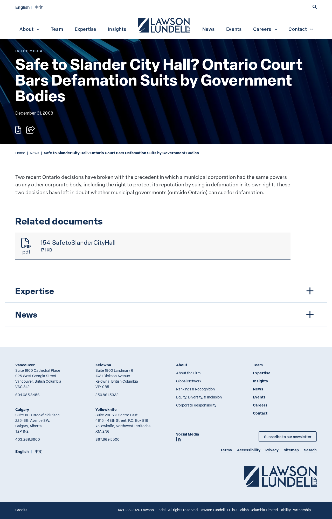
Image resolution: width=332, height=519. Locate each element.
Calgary (22, 409)
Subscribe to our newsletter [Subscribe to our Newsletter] (287, 436)
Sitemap (291, 450)
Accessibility (248, 450)
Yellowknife (106, 409)
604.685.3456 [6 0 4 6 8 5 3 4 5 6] (27, 394)
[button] (315, 7)
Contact (300, 29)
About (29, 29)
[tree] (166, 302)
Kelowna (103, 365)
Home (20, 152)
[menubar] (166, 25)
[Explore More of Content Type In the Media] (29, 51)
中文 (39, 7)
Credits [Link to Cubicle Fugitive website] (21, 509)
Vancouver (25, 365)
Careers (265, 29)
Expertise (85, 29)
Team (57, 29)
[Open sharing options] (30, 130)
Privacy (272, 450)
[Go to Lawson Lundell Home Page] (280, 476)
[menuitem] (164, 25)
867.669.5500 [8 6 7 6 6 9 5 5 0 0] (107, 439)
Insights (117, 29)
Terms (226, 450)
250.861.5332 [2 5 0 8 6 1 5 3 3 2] (107, 394)
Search (310, 450)
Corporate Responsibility (196, 405)
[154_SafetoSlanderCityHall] (152, 246)
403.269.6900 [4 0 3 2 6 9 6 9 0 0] (27, 439)
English (22, 7)
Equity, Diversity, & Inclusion (199, 397)
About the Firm (188, 372)
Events (233, 29)
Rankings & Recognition (195, 389)
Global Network (188, 380)
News (208, 29)
